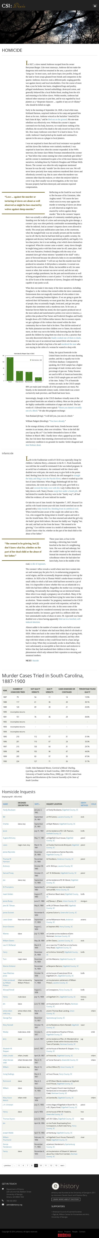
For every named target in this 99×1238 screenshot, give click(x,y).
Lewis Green (7, 919)
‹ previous (7, 1165)
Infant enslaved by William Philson (9, 983)
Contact (82, 1231)
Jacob (5, 831)
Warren (6, 933)
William (6, 1067)
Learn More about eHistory (66, 1199)
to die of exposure (37, 564)
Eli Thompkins (8, 887)
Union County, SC (69, 901)
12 (51, 1165)
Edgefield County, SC (70, 810)
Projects (67, 1231)
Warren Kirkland (9, 966)
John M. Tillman (9, 905)
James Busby (8, 901)
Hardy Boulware (9, 810)
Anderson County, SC (65, 859)
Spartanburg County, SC (55, 1018)
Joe (4, 880)
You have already (57, 421)
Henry (5, 997)
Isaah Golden (8, 894)
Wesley (5, 1032)
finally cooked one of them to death (66, 338)
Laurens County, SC (65, 817)
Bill (4, 817)
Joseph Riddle (8, 1133)
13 (56, 1165)
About (60, 1231)
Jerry (4, 1039)
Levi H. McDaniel (9, 945)
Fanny (5, 1151)
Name (5, 804)
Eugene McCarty (9, 838)
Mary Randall (8, 1025)
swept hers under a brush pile (65, 491)
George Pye (7, 1018)
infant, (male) (8, 1055)
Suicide (35, 661)
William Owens (8, 940)
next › (62, 1165)
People (74, 1231)
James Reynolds (9, 852)
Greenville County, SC (68, 912)
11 (46, 1165)
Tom (4, 959)
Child (93, 804)
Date (37, 804)
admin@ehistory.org (14, 1205)
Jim (4, 1004)
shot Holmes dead (33, 445)
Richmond (7, 1081)
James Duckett (8, 912)
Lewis (5, 845)
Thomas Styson (9, 1119)
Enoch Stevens (8, 926)
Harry (5, 952)
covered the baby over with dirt (47, 488)
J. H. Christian (8, 1105)
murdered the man (68, 344)
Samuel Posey (8, 873)
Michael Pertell (8, 990)
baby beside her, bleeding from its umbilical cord (58, 509)
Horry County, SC (62, 889)
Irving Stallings (8, 1074)
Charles (6, 824)
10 (41, 1165)
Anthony (6, 866)
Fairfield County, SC (53, 833)
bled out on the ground (57, 119)
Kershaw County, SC (62, 936)
